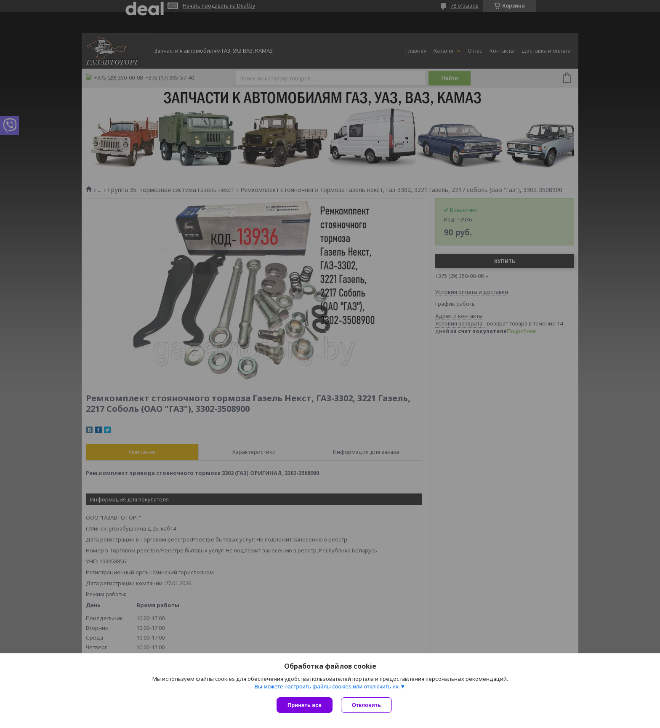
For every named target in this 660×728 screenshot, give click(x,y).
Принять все (304, 705)
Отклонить (366, 705)
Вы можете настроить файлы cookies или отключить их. (327, 686)
